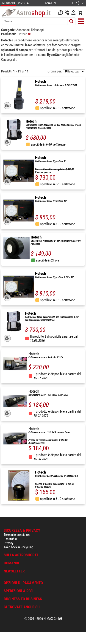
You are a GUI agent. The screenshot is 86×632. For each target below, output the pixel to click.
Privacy (8, 543)
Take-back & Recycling (18, 547)
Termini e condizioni (17, 535)
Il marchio (10, 539)
